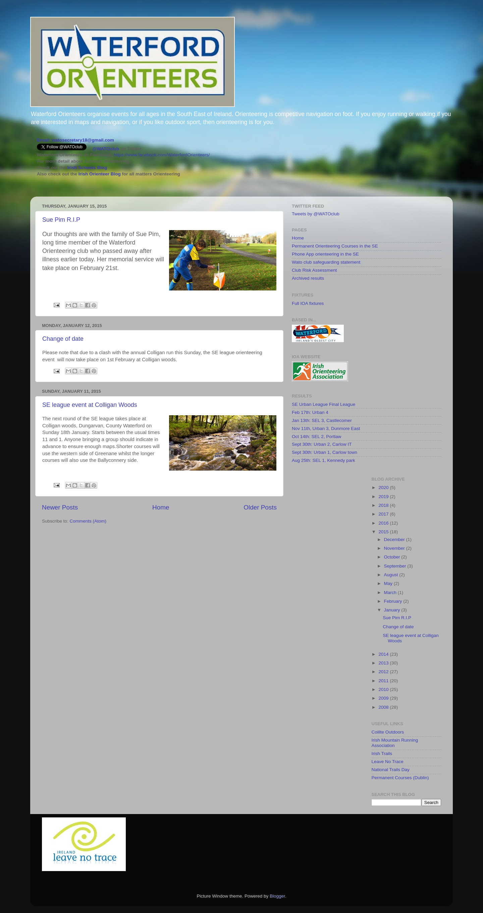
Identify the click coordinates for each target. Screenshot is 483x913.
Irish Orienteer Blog (99, 173)
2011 (384, 680)
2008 (384, 707)
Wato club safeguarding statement (326, 262)
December (395, 539)
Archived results (308, 278)
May (389, 583)
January (392, 609)
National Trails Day (391, 769)
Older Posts (260, 507)
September (396, 566)
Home (160, 507)
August (391, 574)
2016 (384, 523)
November (395, 548)
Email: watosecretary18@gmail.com (75, 140)
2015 (384, 531)
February (394, 601)
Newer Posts (60, 507)
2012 (384, 671)
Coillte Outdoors (388, 732)
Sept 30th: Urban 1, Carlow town (324, 452)
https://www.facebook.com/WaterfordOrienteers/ (162, 154)
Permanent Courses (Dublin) (400, 777)
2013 (384, 662)
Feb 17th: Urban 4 (310, 412)
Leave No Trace (388, 761)
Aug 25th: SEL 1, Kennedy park (323, 460)
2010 (384, 689)
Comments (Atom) (88, 521)
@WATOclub (105, 148)
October (392, 556)
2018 (384, 505)
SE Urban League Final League (323, 404)
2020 (384, 487)
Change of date (63, 338)
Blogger (277, 896)
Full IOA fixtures (308, 303)
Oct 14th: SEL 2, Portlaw (316, 436)
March (391, 592)
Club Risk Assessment (314, 270)
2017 (384, 514)
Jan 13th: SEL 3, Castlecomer (322, 420)
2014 (384, 654)
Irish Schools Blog (86, 167)
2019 (384, 496)
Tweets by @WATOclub (315, 213)
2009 (384, 698)
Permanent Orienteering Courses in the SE (335, 246)
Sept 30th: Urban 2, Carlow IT (322, 444)
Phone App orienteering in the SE (325, 254)
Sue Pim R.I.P (61, 219)
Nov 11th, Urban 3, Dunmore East (326, 428)
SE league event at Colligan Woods (89, 404)
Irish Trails (382, 753)
